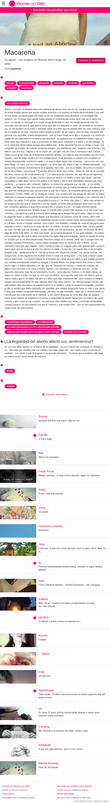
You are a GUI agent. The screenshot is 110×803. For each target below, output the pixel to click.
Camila (43, 434)
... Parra (44, 653)
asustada (26, 88)
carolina (44, 617)
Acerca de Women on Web (16, 786)
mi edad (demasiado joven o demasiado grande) (33, 327)
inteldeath (45, 745)
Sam (41, 580)
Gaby (42, 489)
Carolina (44, 726)
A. (40, 562)
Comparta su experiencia (91, 60)
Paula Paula (46, 471)
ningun (10, 386)
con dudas (88, 83)
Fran (41, 672)
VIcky (42, 507)
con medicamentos (17, 103)
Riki (41, 453)
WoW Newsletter (65, 794)
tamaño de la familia (76, 332)
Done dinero (8, 794)
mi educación (45, 322)
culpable (11, 88)
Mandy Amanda (48, 763)
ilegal (10, 371)
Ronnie (43, 416)
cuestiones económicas (20, 322)
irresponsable (26, 83)
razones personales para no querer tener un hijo (33, 332)
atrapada (44, 83)
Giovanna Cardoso (50, 526)
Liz (40, 708)
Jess (41, 544)
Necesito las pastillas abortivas (55, 10)
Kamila (43, 635)
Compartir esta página (55, 394)
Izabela (43, 599)
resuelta (58, 83)
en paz (10, 83)
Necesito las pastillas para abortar (74, 786)
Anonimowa (46, 690)
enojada (72, 83)
